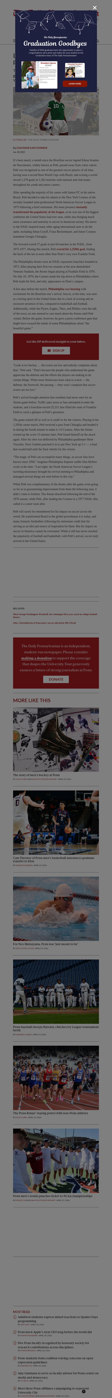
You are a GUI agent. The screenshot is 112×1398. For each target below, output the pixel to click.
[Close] (95, 7)
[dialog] (56, 699)
